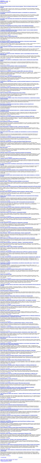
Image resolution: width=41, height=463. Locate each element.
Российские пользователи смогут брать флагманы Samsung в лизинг (15, 359)
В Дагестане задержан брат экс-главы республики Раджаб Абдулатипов (15, 141)
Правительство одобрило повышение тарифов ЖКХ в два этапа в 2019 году (16, 71)
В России (9, 11)
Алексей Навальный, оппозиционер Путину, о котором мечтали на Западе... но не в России (19, 87)
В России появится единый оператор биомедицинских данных (13, 404)
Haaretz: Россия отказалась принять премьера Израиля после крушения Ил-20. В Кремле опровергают (19, 196)
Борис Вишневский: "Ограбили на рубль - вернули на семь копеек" (14, 126)
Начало (1, 459)
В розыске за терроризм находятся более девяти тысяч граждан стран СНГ (16, 269)
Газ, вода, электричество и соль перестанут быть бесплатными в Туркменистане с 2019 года (20, 256)
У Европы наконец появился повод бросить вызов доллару (13, 158)
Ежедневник (10, 459)
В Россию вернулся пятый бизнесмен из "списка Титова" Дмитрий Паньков (16, 227)
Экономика (9, 250)
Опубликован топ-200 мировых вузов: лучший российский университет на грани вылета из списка (19, 82)
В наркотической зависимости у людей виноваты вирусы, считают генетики (16, 322)
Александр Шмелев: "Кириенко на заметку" (9, 290)
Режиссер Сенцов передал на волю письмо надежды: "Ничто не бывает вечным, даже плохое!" (18, 7)
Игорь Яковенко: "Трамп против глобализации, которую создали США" (15, 232)
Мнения (9, 40)
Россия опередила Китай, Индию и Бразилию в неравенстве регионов (15, 207)
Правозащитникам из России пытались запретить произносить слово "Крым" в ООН (18, 332)
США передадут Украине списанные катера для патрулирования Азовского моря (17, 279)
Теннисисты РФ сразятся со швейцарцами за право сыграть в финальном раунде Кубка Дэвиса (19, 60)
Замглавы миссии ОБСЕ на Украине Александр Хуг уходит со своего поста (16, 305)
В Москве (6, 460)
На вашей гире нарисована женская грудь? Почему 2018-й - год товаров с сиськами (18, 300)
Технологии (9, 45)
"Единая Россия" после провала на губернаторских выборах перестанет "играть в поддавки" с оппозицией (20, 450)
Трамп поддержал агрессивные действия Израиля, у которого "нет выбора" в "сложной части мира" (20, 47)
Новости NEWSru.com (4, 461)
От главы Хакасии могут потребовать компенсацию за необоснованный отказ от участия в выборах (19, 164)
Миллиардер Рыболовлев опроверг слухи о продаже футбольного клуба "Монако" (18, 169)
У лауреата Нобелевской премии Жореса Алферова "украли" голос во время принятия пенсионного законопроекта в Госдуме (19, 30)
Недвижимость (10, 157)
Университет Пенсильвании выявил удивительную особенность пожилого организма (18, 251)
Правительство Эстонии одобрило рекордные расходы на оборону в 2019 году (17, 116)
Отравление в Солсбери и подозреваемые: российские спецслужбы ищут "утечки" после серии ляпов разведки (19, 263)
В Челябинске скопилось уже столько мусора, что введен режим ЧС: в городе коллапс (19, 415)
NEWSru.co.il (2, 460)
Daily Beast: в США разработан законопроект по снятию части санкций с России (17, 399)
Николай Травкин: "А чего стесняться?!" (9, 378)
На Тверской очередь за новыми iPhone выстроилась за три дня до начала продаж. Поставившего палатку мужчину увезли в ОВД (18, 42)
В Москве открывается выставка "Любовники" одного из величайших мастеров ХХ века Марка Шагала (19, 54)
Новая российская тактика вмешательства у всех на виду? (12, 92)
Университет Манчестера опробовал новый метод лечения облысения (15, 369)
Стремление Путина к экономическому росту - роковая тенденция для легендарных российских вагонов (18, 111)
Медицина (9, 140)
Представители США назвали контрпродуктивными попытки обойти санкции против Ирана (20, 444)
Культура (9, 58)
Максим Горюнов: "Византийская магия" (9, 36)
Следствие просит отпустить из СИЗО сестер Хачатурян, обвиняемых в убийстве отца (18, 373)
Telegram (16, 459)
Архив (7, 459)
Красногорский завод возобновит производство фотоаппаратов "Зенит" (15, 217)
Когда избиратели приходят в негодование (9, 121)
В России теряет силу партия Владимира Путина (10, 76)
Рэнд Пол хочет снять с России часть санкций (10, 310)
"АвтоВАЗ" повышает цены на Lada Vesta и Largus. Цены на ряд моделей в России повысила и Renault (20, 285)
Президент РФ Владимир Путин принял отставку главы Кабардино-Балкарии (16, 25)
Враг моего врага (4, 147)
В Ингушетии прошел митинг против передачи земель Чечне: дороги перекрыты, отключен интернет (19, 175)
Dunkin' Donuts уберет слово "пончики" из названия (11, 246)
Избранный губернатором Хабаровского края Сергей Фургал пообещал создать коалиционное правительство (17, 422)
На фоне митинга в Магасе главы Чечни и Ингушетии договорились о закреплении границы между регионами (20, 98)
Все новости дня (3, 3)
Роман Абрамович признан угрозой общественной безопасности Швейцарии (16, 427)
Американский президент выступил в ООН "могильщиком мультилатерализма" (17, 201)
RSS (13, 459)
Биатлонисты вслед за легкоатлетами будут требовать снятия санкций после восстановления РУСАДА (17, 104)
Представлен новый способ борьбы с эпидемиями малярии (13, 212)
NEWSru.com (4, 1)
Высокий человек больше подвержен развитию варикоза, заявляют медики (16, 191)
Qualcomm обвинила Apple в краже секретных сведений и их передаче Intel (16, 295)
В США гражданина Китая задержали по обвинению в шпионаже (14, 222)
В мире (9, 17)
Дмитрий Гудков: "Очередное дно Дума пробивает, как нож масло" (14, 181)
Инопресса (9, 80)
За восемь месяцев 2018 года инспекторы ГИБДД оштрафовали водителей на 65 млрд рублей (20, 186)
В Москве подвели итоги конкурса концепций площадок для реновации (15, 152)
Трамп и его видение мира (6, 274)
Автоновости (10, 190)
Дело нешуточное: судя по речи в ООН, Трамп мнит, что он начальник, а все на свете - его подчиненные (19, 338)
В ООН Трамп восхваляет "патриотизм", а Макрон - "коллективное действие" (16, 242)
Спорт (9, 64)
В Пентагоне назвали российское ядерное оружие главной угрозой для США (16, 355)
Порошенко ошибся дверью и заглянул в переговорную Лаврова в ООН (15, 433)
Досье (4, 459)
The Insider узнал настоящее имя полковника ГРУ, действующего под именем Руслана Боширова (18, 19)
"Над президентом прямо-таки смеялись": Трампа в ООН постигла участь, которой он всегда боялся (20, 394)
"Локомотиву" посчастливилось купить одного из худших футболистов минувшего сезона (19, 326)
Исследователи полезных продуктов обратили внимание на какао (14, 137)
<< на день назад (3, 457)
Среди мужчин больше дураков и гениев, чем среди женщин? (13, 65)
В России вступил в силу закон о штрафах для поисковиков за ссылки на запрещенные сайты (19, 132)
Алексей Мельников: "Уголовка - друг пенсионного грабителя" (13, 439)
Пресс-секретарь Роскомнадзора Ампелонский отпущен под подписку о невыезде (18, 350)
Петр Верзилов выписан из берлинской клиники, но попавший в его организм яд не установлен (18, 13)
